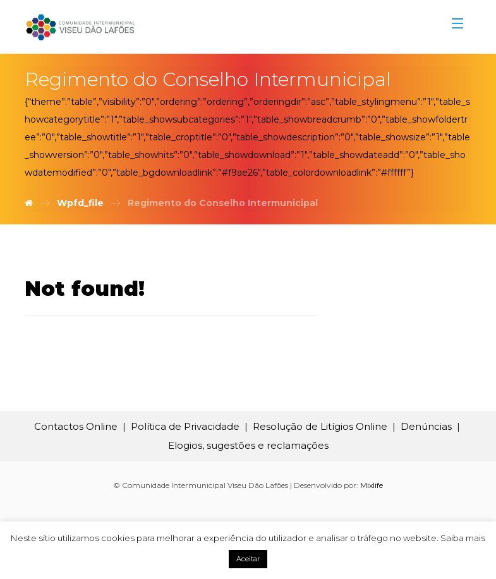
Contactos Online (76, 426)
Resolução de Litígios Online (320, 426)
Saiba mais (462, 538)
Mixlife (371, 485)
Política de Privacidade (185, 426)
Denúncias (426, 426)
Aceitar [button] (248, 558)
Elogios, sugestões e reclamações (248, 445)
